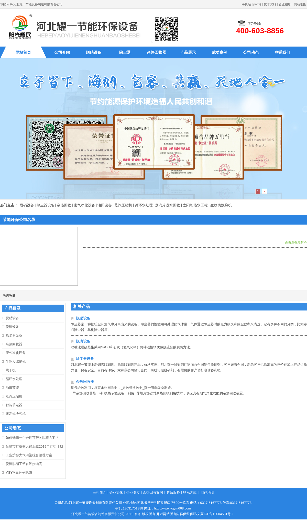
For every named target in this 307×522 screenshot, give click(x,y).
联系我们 (282, 52)
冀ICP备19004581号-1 (217, 514)
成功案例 (219, 52)
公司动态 (251, 52)
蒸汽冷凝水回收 (167, 205)
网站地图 (300, 4)
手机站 (246, 4)
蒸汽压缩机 (123, 205)
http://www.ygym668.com (172, 508)
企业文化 (116, 492)
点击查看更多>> (296, 242)
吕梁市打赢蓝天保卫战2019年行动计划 (34, 446)
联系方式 (189, 492)
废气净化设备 (84, 205)
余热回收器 (156, 52)
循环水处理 (144, 205)
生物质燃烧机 (221, 205)
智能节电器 (14, 405)
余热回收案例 (153, 492)
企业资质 (133, 492)
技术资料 (270, 4)
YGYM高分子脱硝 (19, 472)
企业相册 (285, 4)
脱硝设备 (93, 52)
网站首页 (23, 52)
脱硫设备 (83, 341)
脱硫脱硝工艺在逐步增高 (24, 464)
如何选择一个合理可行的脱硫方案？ (32, 438)
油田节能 (12, 388)
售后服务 (173, 492)
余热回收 (64, 205)
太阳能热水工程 (195, 205)
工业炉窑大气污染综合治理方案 (29, 455)
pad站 (257, 4)
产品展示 (188, 52)
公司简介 (99, 492)
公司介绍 (62, 52)
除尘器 (125, 52)
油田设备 (104, 205)
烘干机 (11, 370)
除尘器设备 (45, 205)
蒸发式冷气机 (16, 414)
